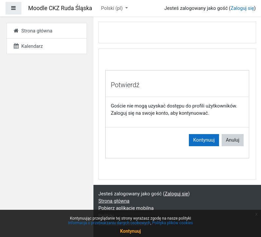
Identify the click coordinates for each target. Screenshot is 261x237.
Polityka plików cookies (172, 223)
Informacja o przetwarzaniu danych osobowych (109, 223)
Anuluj (232, 140)
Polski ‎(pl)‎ (112, 8)
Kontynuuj (204, 140)
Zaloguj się (242, 8)
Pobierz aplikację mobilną (126, 208)
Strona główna (114, 201)
